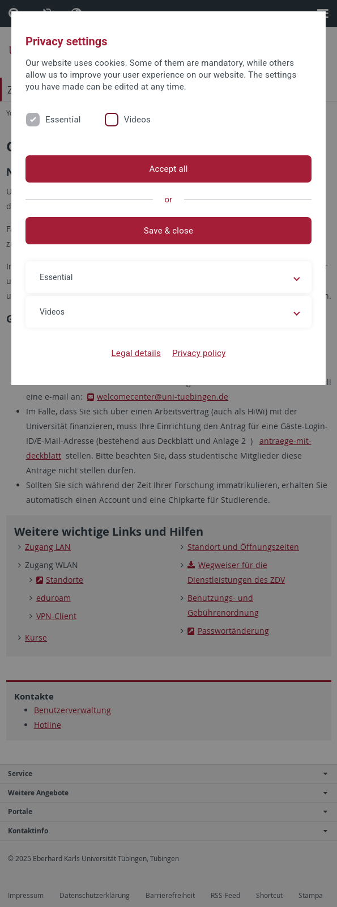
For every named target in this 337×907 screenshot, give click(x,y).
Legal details (136, 353)
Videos (137, 120)
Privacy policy (199, 353)
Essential (63, 120)
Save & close (168, 231)
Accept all (168, 169)
